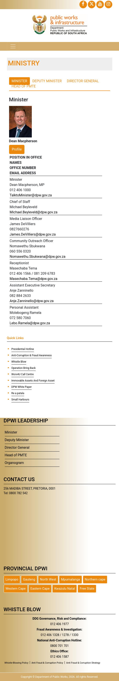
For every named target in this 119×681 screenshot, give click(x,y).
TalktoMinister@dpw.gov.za (31, 195)
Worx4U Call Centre (22, 374)
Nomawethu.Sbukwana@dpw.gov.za (38, 256)
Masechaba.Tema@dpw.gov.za (34, 279)
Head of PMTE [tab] (24, 86)
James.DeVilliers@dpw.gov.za (33, 234)
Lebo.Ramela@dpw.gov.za (30, 323)
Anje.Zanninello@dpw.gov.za (32, 301)
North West (48, 579)
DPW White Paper (21, 386)
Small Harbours (20, 399)
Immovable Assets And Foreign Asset (33, 380)
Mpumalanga (70, 579)
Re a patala (17, 393)
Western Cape (16, 589)
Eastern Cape (40, 589)
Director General (17, 447)
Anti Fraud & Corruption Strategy (83, 662)
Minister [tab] (19, 81)
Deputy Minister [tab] (47, 81)
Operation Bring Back (23, 368)
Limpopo (12, 579)
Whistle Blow (18, 361)
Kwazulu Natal (64, 589)
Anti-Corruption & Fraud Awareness (31, 355)
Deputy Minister (17, 440)
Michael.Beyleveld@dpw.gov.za (34, 212)
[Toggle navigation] (13, 46)
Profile (17, 149)
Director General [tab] (83, 81)
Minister (11, 432)
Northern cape (95, 579)
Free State (87, 589)
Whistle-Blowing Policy (17, 662)
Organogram (14, 463)
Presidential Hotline (22, 349)
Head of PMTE (16, 455)
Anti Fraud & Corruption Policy (47, 662)
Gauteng (29, 579)
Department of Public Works (51, 676)
